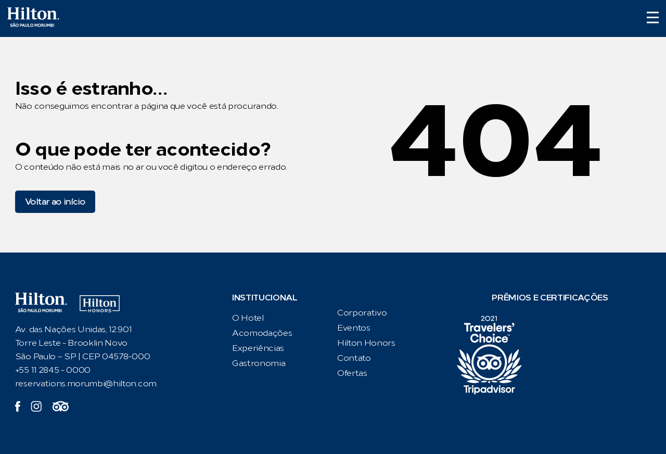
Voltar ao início (55, 202)
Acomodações (262, 333)
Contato (354, 358)
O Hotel (248, 318)
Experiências (258, 348)
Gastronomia (258, 363)
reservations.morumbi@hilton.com (86, 383)
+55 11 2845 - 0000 (53, 370)
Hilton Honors (366, 343)
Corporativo (362, 313)
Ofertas (352, 373)
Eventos (353, 328)
